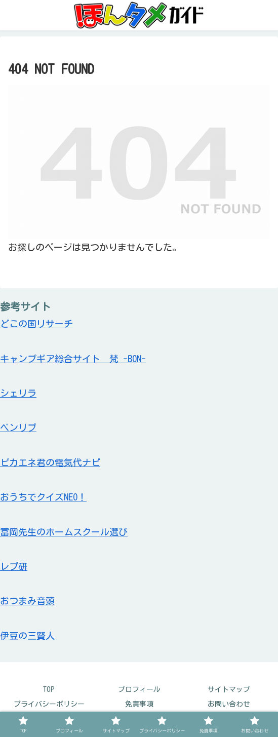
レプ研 (13, 566)
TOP (49, 689)
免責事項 (139, 704)
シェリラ (18, 393)
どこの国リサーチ (36, 323)
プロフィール (139, 689)
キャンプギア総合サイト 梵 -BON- (73, 358)
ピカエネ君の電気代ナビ (50, 462)
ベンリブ (18, 427)
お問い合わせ (229, 704)
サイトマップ (229, 689)
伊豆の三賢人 (27, 635)
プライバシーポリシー (49, 704)
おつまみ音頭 (27, 600)
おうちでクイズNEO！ (43, 496)
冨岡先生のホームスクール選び (64, 531)
